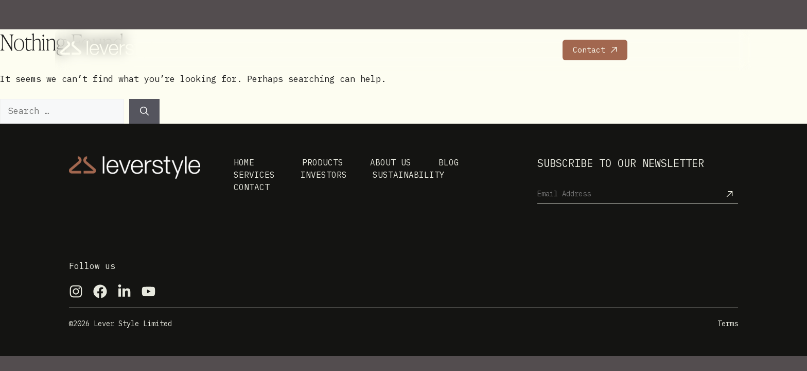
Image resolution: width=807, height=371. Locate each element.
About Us (346, 50)
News (395, 50)
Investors (446, 50)
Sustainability (519, 50)
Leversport (714, 50)
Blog (448, 162)
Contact (589, 50)
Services (289, 50)
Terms (727, 323)
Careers (654, 50)
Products (231, 50)
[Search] (144, 111)
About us (390, 162)
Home (183, 50)
